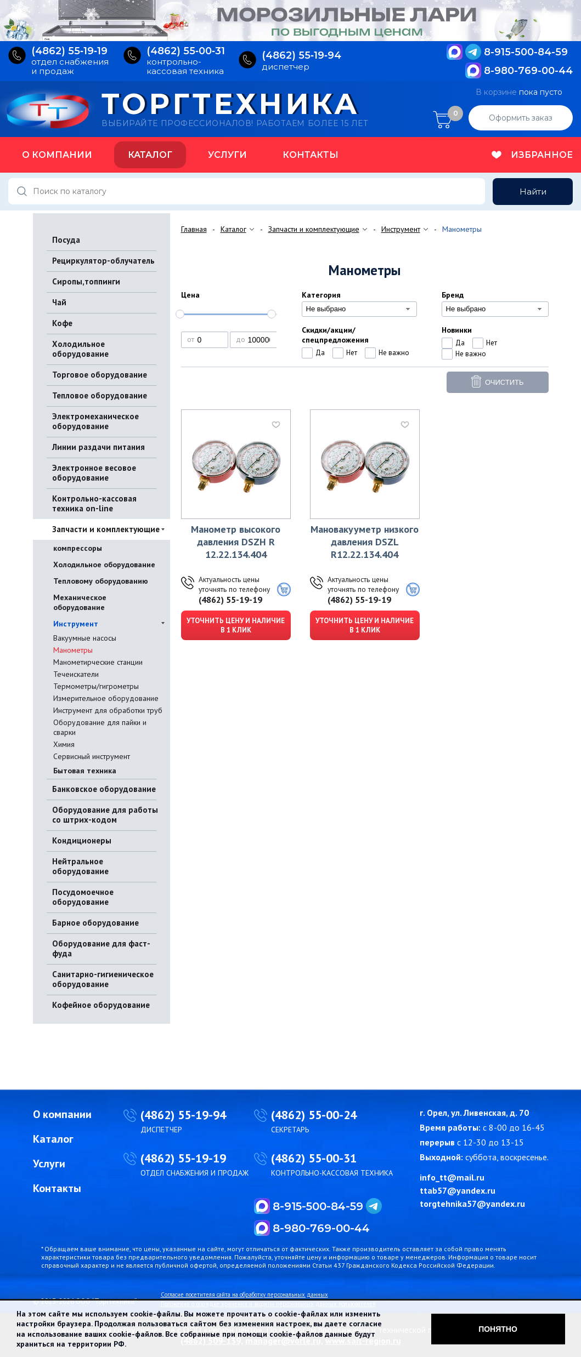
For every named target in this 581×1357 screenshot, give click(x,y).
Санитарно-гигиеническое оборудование (103, 979)
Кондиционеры (81, 840)
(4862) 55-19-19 (230, 599)
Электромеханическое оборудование (95, 421)
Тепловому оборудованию (100, 581)
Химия (64, 744)
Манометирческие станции (98, 662)
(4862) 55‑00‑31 (185, 51)
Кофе (62, 323)
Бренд (453, 295)
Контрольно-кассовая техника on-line (94, 503)
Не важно (394, 352)
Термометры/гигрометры (96, 686)
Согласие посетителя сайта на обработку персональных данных (244, 1294)
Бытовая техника (84, 771)
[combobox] (359, 309)
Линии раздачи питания (98, 447)
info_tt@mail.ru (452, 1177)
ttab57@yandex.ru (457, 1190)
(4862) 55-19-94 (183, 1114)
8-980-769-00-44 (528, 71)
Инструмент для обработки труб (107, 710)
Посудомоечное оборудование (83, 897)
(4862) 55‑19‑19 (69, 51)
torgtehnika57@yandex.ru (472, 1203)
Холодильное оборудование (80, 349)
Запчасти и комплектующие (106, 529)
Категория (321, 295)
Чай (59, 302)
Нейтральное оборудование (80, 866)
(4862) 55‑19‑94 (301, 55)
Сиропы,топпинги (86, 281)
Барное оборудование (95, 922)
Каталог (150, 155)
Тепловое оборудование (99, 395)
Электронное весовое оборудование (94, 473)
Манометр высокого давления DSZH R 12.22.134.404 (235, 542)
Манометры (73, 650)
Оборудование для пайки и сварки (99, 727)
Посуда (66, 240)
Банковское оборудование (104, 789)
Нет (351, 352)
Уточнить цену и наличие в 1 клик (236, 625)
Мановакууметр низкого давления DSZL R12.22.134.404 (365, 542)
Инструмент (75, 624)
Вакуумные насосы (84, 638)
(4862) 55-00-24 (314, 1114)
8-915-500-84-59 (526, 52)
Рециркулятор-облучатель (103, 260)
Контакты (311, 155)
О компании (57, 155)
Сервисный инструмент (91, 756)
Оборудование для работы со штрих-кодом (105, 815)
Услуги (227, 155)
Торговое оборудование (99, 374)
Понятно (497, 1329)
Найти (533, 191)
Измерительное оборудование (106, 698)
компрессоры (77, 548)
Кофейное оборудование (101, 1005)
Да (320, 352)
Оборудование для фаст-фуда (101, 948)
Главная (194, 229)
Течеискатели (76, 674)
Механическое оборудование (79, 602)
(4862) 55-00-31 (314, 1158)
